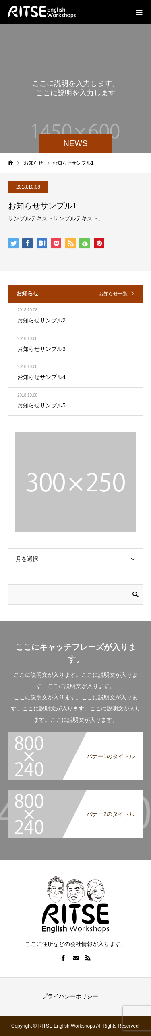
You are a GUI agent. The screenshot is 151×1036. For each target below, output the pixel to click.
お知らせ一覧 (113, 294)
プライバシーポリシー (70, 996)
